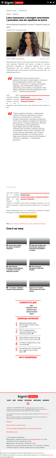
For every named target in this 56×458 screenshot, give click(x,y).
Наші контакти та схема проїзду (15, 425)
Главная (8, 14)
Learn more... (50, 455)
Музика (20, 400)
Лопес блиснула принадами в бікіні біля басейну (36, 268)
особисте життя (24, 223)
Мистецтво (37, 400)
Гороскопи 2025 (23, 10)
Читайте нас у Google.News (28, 216)
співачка (16, 223)
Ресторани (28, 400)
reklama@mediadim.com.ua (36, 439)
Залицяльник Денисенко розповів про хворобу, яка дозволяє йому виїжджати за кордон (37, 247)
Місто (9, 400)
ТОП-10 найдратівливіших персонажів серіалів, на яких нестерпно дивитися (28, 332)
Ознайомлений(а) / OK (6, 457)
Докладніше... (40, 453)
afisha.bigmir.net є (45, 413)
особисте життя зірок (39, 223)
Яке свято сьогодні (11, 10)
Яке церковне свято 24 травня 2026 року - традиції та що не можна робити (30, 350)
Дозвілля (15, 14)
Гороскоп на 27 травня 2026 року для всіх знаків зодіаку (37, 289)
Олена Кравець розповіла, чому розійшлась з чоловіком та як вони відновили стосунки (14, 269)
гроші (11, 223)
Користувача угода (12, 432)
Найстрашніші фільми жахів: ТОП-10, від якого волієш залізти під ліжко (29, 324)
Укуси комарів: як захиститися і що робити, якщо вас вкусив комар (29, 338)
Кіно (14, 400)
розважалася (32, 212)
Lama (30, 223)
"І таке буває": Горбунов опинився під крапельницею (14, 288)
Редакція (9, 421)
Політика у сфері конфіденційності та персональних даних (23, 428)
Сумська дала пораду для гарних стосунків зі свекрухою (13, 246)
